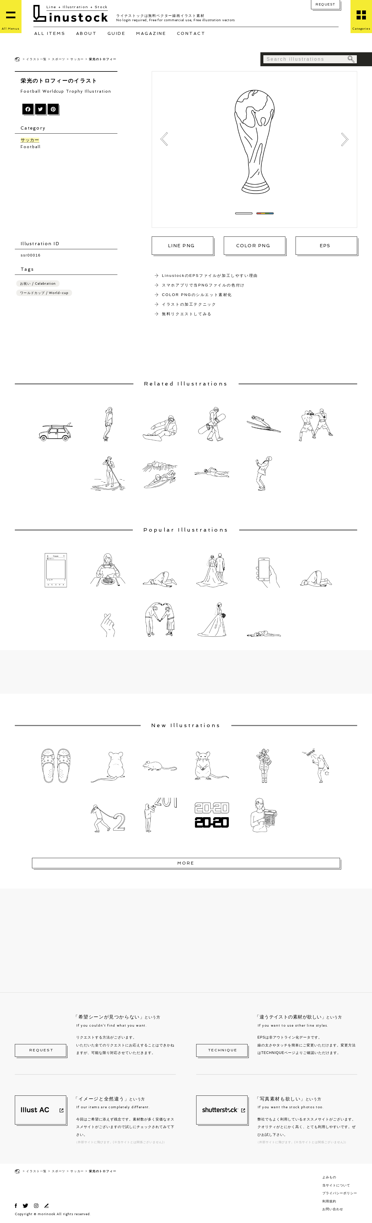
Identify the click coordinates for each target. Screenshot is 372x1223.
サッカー (77, 59)
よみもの (329, 1177)
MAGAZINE (151, 33)
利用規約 (329, 1201)
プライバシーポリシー (339, 1193)
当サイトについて (336, 1185)
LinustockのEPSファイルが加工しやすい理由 (210, 275)
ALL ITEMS (50, 33)
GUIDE (117, 33)
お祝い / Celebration (38, 283)
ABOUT (86, 33)
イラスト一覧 (36, 59)
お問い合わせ (332, 1209)
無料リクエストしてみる (187, 314)
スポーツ (58, 59)
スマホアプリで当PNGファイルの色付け (203, 285)
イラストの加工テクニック (189, 304)
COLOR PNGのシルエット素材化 (197, 295)
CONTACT (191, 33)
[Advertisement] (69, 195)
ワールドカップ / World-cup (44, 293)
